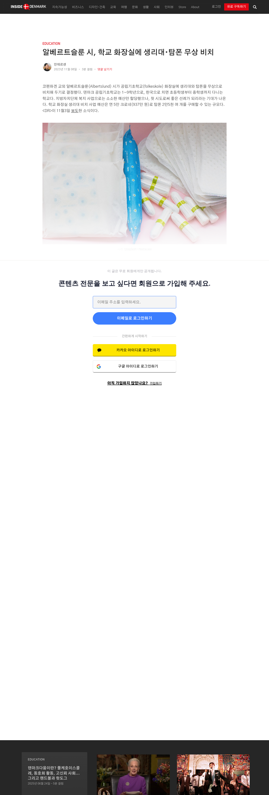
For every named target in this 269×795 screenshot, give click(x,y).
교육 (113, 7)
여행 (124, 7)
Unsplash (130, 249)
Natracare (145, 249)
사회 (157, 7)
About (195, 7)
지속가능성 (59, 7)
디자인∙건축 (97, 7)
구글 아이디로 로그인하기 (138, 366)
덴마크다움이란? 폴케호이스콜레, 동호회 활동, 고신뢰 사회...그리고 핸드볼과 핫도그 (54, 773)
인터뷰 (169, 7)
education (51, 44)
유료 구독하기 (236, 6)
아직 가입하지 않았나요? (134, 383)
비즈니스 (78, 7)
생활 (146, 7)
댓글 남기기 (105, 69)
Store (182, 7)
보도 (74, 111)
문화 (135, 7)
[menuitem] (59, 6)
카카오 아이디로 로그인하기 (138, 350)
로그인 (216, 6)
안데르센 (60, 64)
